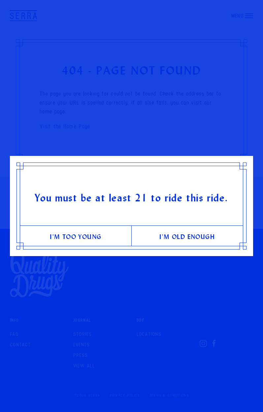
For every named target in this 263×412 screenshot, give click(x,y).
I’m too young (75, 236)
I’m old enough (187, 236)
